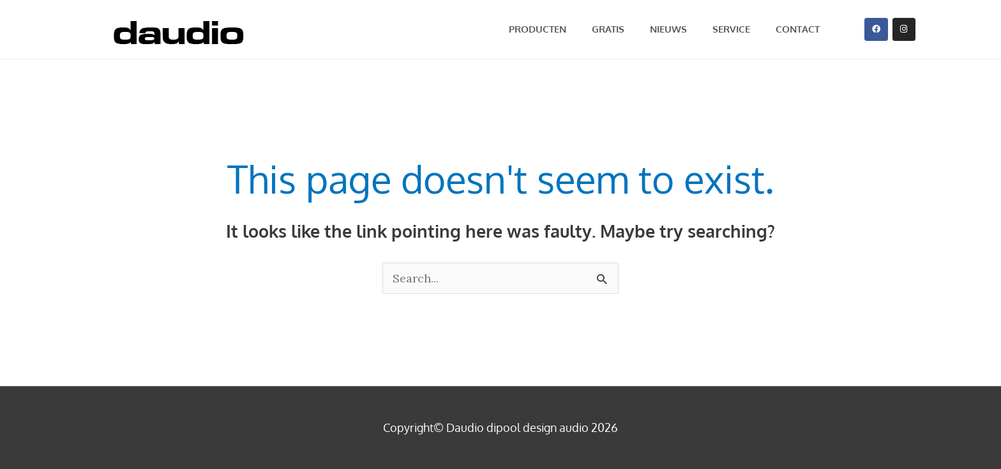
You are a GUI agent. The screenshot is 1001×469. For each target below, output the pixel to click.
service (731, 29)
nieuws (668, 29)
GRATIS (608, 29)
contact (798, 29)
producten (537, 29)
